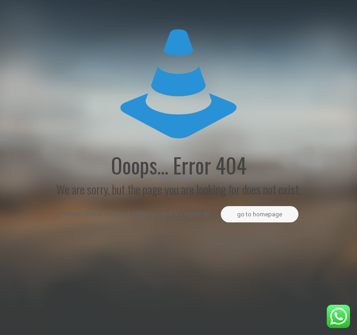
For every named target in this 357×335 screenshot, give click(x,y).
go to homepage (259, 214)
